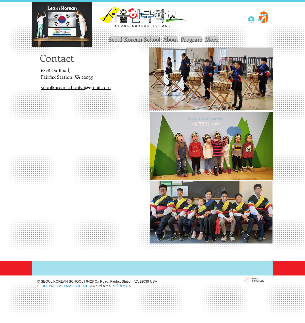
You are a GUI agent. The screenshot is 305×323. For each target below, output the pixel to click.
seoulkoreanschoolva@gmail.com (76, 87)
